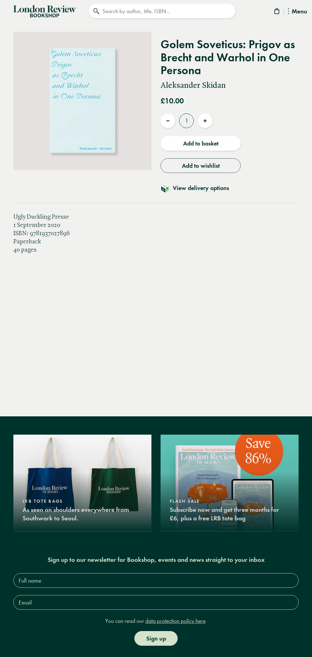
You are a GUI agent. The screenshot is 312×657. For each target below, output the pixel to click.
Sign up (156, 637)
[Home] (44, 10)
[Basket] (277, 12)
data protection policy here (175, 620)
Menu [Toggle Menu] (297, 12)
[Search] (162, 11)
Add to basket (200, 142)
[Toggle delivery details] (198, 187)
